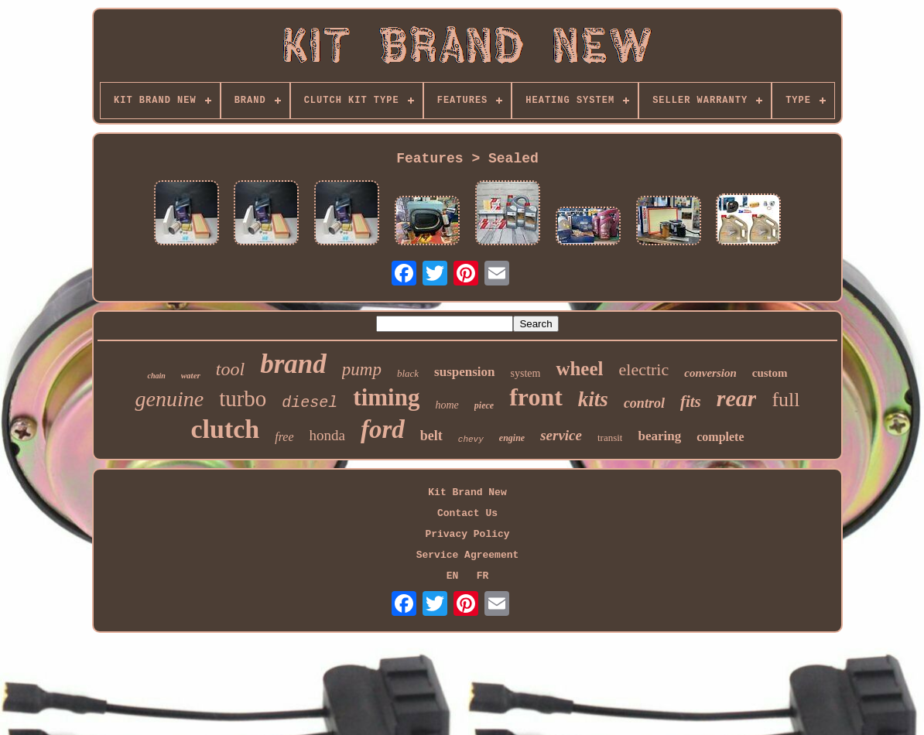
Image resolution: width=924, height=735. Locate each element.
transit (610, 437)
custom (770, 373)
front (536, 397)
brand (293, 364)
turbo (242, 398)
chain (156, 375)
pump (362, 369)
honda (327, 435)
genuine (169, 399)
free (284, 436)
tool (230, 369)
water (190, 375)
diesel (309, 403)
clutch (224, 429)
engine (512, 437)
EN (453, 576)
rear (737, 398)
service (561, 435)
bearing (659, 436)
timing (386, 397)
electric (644, 369)
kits (593, 399)
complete (720, 436)
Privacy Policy (467, 534)
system (526, 373)
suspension (464, 371)
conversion (710, 373)
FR (483, 576)
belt (431, 435)
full (785, 399)
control (644, 403)
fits (690, 401)
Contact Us (467, 513)
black (408, 373)
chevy (471, 439)
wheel (579, 368)
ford (383, 429)
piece (484, 405)
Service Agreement (467, 555)
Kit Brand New (467, 492)
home (446, 405)
